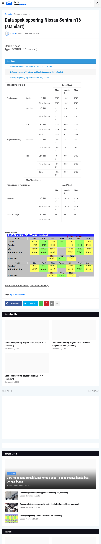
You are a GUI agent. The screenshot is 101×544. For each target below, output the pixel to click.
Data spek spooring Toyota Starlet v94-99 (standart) (30, 77)
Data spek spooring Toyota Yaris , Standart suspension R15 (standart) (36, 72)
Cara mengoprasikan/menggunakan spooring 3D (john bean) (44, 492)
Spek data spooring (22, 14)
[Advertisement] (50, 417)
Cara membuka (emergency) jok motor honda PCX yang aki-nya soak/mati (49, 503)
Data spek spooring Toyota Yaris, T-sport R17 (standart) (31, 66)
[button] (3, 3)
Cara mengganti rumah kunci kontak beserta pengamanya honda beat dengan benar (48, 478)
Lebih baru (7, 390)
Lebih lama (93, 390)
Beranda (8, 14)
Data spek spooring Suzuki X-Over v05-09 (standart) (41, 515)
